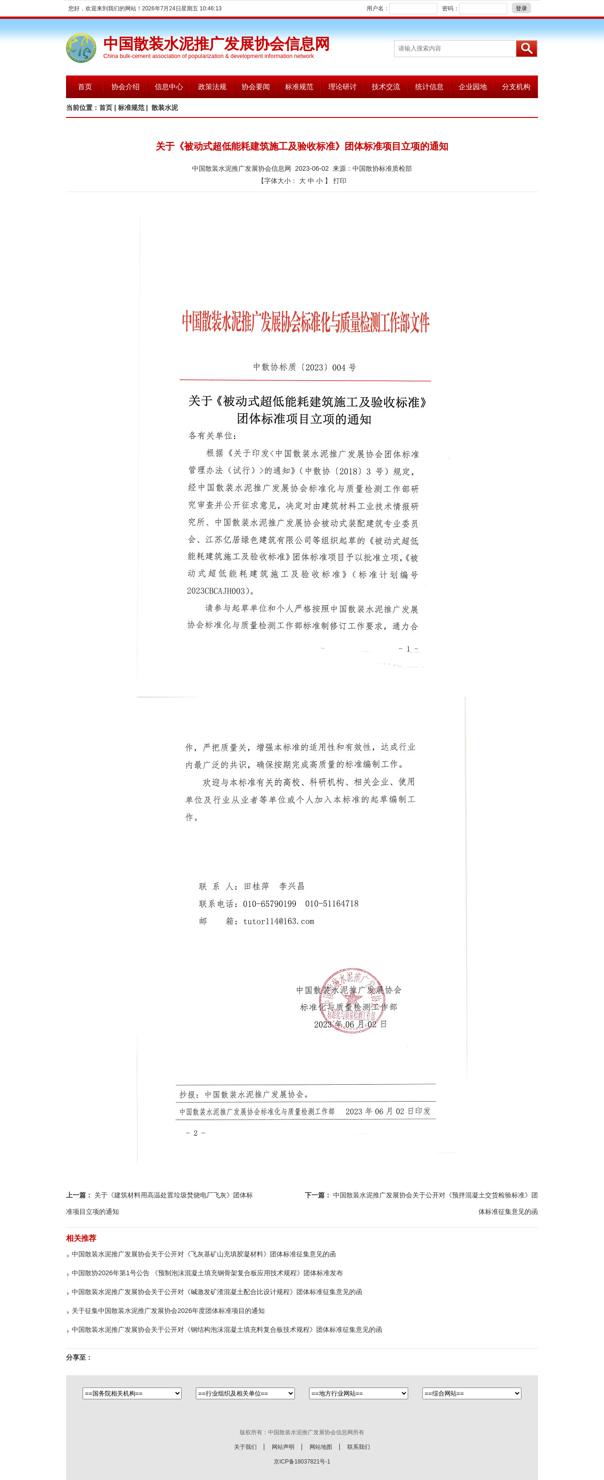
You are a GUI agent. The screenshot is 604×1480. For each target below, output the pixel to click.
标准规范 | (134, 107)
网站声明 (283, 1447)
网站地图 (321, 1447)
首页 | (108, 107)
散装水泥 (164, 107)
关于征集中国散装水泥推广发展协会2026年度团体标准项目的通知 (168, 1310)
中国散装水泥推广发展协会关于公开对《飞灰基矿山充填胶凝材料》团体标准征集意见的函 (204, 1254)
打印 (339, 180)
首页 (85, 87)
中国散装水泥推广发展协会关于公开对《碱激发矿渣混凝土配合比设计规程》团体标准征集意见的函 (217, 1292)
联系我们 (358, 1447)
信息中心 (169, 87)
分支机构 (516, 87)
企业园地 (473, 87)
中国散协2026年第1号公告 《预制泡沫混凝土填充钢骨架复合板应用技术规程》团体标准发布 (207, 1273)
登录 (521, 8)
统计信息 (429, 87)
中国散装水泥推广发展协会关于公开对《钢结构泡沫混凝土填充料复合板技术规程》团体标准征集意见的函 (227, 1329)
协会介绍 (125, 87)
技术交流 (386, 87)
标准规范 (299, 87)
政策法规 (212, 87)
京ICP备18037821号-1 (302, 1461)
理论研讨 (342, 87)
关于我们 (245, 1447)
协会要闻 (256, 87)
